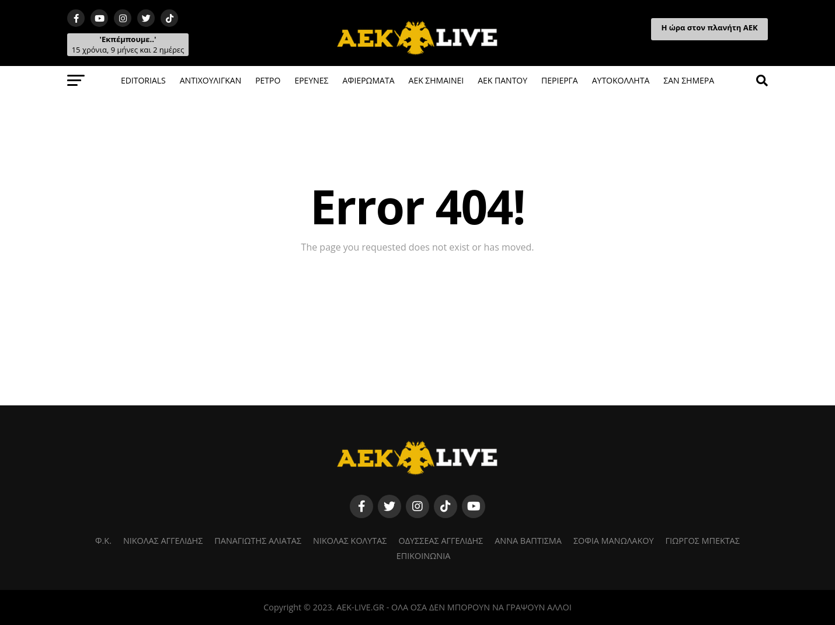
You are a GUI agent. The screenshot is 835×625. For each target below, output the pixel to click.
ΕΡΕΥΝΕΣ (311, 80)
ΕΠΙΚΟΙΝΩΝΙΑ (423, 555)
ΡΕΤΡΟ (267, 80)
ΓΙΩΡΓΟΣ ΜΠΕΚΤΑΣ (703, 540)
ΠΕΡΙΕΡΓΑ (559, 80)
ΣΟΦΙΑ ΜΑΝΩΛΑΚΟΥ (613, 540)
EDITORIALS (143, 80)
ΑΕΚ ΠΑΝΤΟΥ (502, 80)
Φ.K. (103, 540)
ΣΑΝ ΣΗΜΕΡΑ (688, 80)
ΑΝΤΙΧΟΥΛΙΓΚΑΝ (210, 80)
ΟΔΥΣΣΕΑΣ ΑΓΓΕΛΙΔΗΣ (441, 540)
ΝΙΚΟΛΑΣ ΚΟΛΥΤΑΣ (350, 540)
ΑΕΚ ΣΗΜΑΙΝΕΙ (436, 80)
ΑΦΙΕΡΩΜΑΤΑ (368, 80)
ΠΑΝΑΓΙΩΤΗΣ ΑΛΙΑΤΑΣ (257, 540)
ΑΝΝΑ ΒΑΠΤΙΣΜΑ (528, 540)
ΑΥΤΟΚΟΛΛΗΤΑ (621, 80)
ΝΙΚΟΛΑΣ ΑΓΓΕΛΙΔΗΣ (163, 540)
